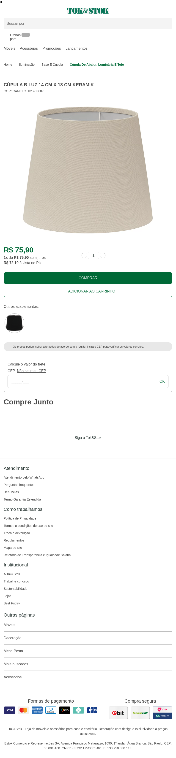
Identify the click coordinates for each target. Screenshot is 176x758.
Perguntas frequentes (19, 485)
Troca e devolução (17, 533)
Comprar (88, 278)
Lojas (7, 596)
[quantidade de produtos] (93, 255)
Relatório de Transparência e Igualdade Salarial (38, 555)
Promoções (51, 48)
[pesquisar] (167, 23)
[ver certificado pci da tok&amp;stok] (162, 713)
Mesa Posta (88, 651)
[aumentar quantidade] (102, 255)
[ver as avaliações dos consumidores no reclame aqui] (140, 713)
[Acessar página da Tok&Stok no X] (107, 447)
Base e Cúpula (52, 64)
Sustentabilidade (16, 588)
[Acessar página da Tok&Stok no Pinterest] (94, 447)
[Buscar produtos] (88, 23)
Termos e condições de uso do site (28, 526)
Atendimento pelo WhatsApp (24, 477)
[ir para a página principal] (87, 11)
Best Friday (12, 603)
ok (162, 381)
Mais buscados (88, 664)
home (8, 64)
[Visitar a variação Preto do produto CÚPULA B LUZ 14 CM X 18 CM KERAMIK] (14, 323)
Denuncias (11, 492)
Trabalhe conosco (16, 581)
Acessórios (29, 48)
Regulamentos (14, 540)
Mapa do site (13, 548)
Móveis (9, 48)
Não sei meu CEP (31, 371)
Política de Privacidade (20, 518)
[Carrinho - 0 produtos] (169, 11)
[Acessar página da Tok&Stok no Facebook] (68, 447)
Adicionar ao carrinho (91, 291)
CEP (11, 371)
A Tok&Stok (12, 574)
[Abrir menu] (29, 11)
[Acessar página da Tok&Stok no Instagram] (81, 447)
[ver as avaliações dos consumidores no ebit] (118, 713)
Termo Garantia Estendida (22, 499)
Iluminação (27, 64)
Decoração (88, 638)
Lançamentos (77, 48)
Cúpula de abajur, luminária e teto (97, 64)
